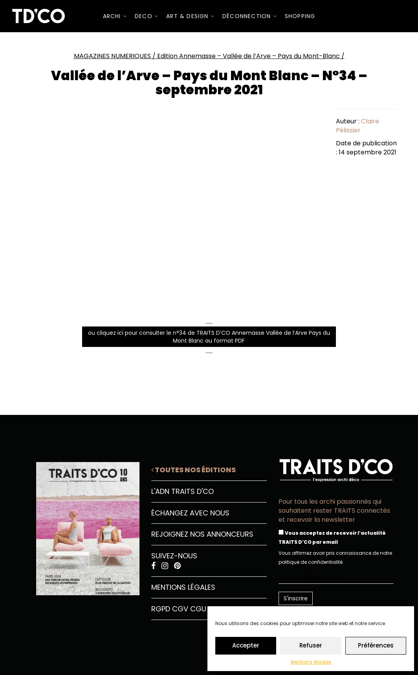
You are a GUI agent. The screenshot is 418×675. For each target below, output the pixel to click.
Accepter (245, 645)
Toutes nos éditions (193, 470)
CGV (180, 609)
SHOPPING (300, 16)
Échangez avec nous (190, 513)
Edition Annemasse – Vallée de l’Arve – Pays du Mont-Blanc (248, 56)
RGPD (160, 609)
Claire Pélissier (357, 126)
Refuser (310, 645)
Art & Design (190, 16)
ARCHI (115, 16)
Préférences (376, 645)
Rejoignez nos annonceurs (202, 534)
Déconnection (249, 16)
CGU (198, 609)
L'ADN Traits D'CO (182, 491)
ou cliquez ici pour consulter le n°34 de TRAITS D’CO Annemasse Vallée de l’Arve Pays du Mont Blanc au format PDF (209, 337)
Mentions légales (311, 661)
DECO (146, 16)
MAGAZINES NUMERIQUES (112, 56)
